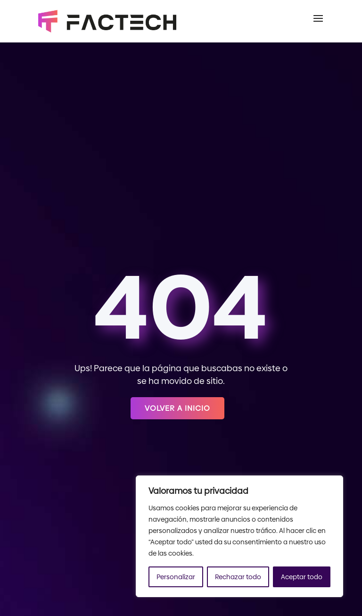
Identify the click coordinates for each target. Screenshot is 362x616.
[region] (239, 536)
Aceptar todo (301, 577)
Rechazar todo (238, 577)
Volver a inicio (177, 408)
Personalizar (175, 577)
